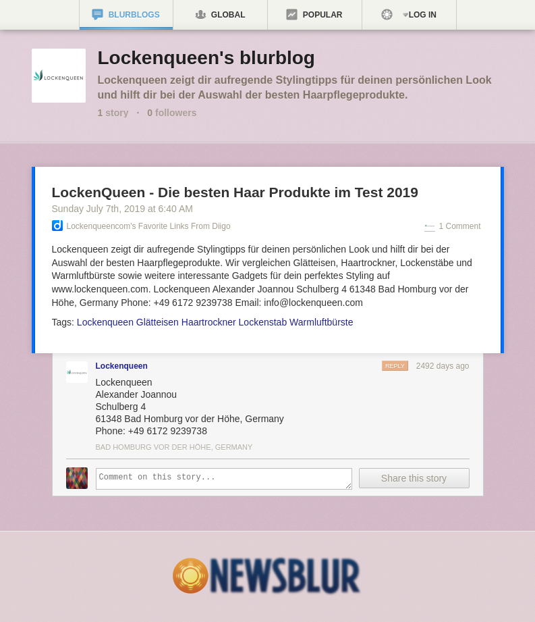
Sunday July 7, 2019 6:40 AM (122, 208)
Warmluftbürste (321, 322)
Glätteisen (157, 322)
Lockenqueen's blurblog (206, 57)
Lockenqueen (105, 322)
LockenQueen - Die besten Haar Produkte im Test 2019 (235, 192)
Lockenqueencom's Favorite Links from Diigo (149, 226)
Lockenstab (263, 322)
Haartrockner (208, 322)
